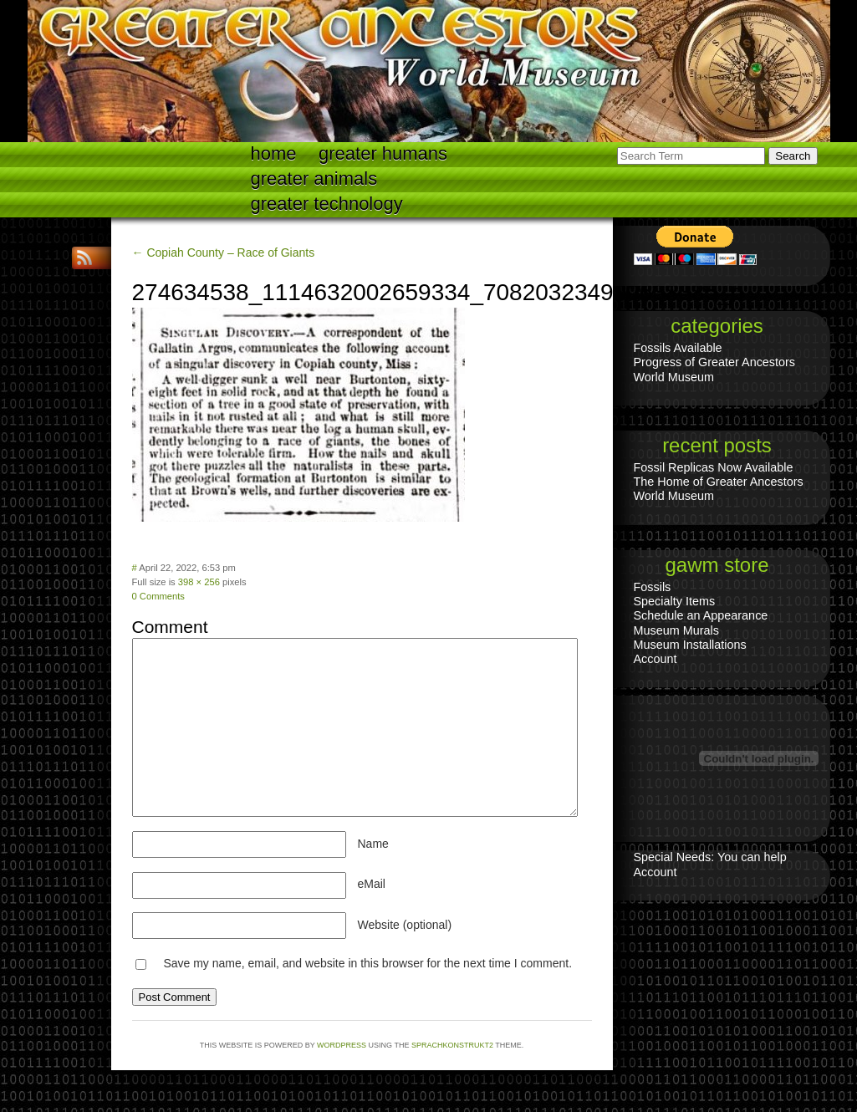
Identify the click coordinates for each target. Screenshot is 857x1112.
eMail (371, 883)
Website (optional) (405, 924)
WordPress (341, 1045)
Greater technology (327, 203)
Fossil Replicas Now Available (713, 467)
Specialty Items (675, 601)
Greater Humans (383, 153)
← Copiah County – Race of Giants (223, 252)
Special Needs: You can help (710, 857)
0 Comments (158, 596)
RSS (86, 258)
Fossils (652, 587)
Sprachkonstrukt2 (452, 1045)
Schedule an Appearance (701, 615)
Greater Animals (314, 178)
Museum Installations (690, 644)
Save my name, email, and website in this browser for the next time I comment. (367, 963)
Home (274, 153)
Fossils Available (678, 348)
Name (373, 843)
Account (655, 659)
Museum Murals (676, 630)
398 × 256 (199, 582)
